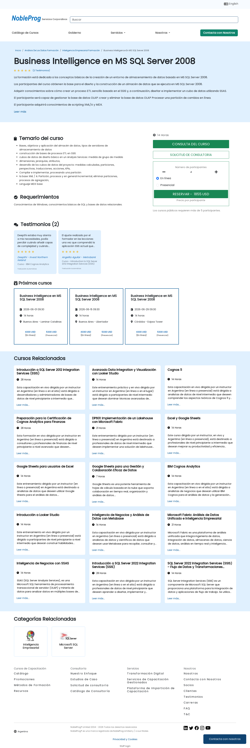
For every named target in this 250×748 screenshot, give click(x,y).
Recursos (21, 691)
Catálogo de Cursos (25, 33)
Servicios (117, 33)
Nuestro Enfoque (83, 673)
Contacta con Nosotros (219, 33)
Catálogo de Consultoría (90, 691)
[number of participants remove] (165, 172)
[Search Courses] (154, 19)
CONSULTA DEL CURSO (191, 144)
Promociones (24, 679)
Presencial (167, 185)
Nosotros (161, 33)
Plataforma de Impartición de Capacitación (151, 689)
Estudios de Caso (84, 679)
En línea (165, 178)
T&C (187, 714)
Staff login (125, 746)
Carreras (191, 703)
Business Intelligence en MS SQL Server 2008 (126, 50)
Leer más (20, 112)
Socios (189, 685)
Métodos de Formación (32, 685)
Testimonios (193, 697)
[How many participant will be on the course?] (191, 172)
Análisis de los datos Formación (42, 50)
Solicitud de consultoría (89, 685)
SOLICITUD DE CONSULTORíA (191, 155)
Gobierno (74, 33)
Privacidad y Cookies (125, 739)
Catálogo (21, 673)
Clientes (190, 691)
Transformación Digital (145, 673)
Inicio (18, 50)
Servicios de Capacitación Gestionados (148, 680)
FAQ (187, 708)
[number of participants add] (217, 172)
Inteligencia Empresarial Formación (81, 50)
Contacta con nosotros (225, 739)
